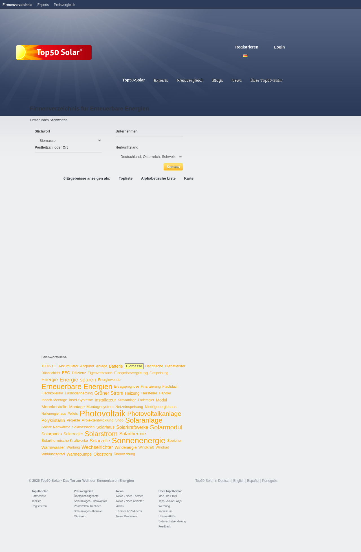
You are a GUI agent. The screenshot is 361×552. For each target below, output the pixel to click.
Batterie (116, 366)
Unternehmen (126, 131)
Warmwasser (53, 447)
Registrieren (246, 47)
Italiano (270, 55)
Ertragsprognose (126, 386)
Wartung (73, 447)
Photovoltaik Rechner (87, 506)
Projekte (73, 420)
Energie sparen (78, 380)
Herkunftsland (127, 147)
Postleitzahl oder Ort (51, 147)
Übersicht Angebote (86, 496)
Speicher (174, 440)
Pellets (73, 414)
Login (279, 47)
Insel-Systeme (81, 400)
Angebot (87, 366)
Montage (77, 407)
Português (270, 481)
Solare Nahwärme (56, 427)
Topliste (126, 178)
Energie (49, 379)
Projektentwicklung (98, 420)
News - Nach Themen (130, 496)
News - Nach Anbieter (130, 501)
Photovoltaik (103, 413)
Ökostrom (103, 454)
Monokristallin (54, 406)
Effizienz (79, 373)
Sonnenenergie (138, 440)
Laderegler (146, 400)
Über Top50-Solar (170, 491)
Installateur (105, 400)
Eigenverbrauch (100, 373)
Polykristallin (53, 420)
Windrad (162, 447)
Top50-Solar (40, 491)
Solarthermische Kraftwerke (64, 440)
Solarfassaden (83, 427)
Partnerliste (39, 496)
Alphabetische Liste (158, 178)
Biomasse (134, 366)
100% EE (49, 366)
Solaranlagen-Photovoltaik (90, 501)
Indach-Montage (54, 400)
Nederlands (282, 55)
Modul (161, 400)
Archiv (120, 506)
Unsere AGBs (167, 516)
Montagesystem (100, 407)
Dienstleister (175, 366)
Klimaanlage (127, 400)
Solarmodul (166, 427)
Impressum (165, 511)
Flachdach (170, 386)
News (120, 491)
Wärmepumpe (79, 454)
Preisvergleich (83, 491)
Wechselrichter (97, 447)
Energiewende (109, 380)
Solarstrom (101, 434)
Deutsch (245, 55)
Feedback (165, 526)
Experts (43, 5)
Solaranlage (143, 420)
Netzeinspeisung (129, 407)
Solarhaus (105, 427)
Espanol (264, 55)
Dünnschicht (50, 373)
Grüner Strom (108, 393)
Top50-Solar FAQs (170, 501)
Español (253, 481)
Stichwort (42, 131)
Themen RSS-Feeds (129, 511)
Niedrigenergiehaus (160, 407)
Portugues (276, 55)
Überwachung (124, 454)
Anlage (101, 366)
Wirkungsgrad (53, 454)
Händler (165, 393)
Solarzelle (100, 440)
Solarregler (73, 434)
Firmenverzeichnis (17, 5)
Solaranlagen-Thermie (88, 511)
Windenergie (126, 447)
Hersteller (149, 393)
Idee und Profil (168, 496)
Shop (119, 420)
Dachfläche (154, 366)
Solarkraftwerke (132, 427)
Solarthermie (132, 433)
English (251, 55)
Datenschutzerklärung (172, 521)
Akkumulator (68, 366)
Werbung (164, 506)
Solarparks (51, 433)
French (258, 55)
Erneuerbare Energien (76, 386)
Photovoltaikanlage (154, 413)
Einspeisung (158, 373)
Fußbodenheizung (79, 393)
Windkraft (146, 447)
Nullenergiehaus (53, 414)
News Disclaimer (126, 516)
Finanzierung (151, 386)
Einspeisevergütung (131, 373)
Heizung (132, 393)
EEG (66, 373)
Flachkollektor (52, 393)
